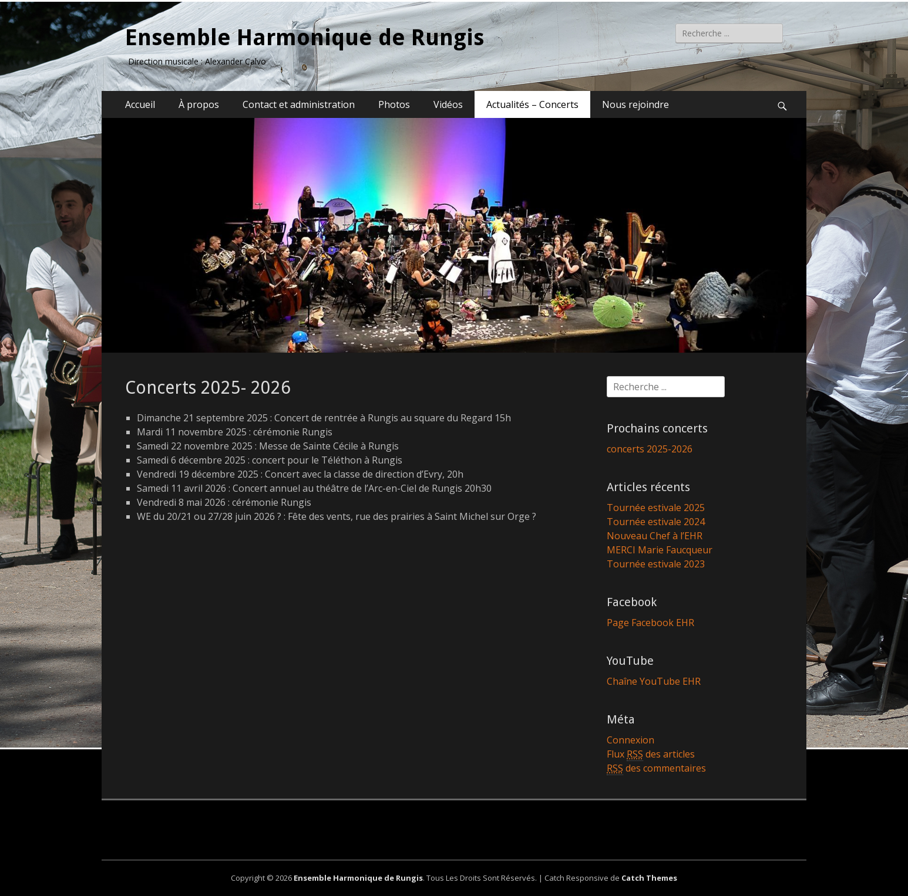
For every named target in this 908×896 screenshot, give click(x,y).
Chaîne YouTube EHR (654, 681)
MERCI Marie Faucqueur (659, 549)
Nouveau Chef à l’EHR (654, 535)
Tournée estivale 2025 (656, 507)
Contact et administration (299, 104)
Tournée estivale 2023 (656, 563)
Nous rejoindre (635, 104)
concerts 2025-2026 (649, 448)
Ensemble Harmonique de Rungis (304, 37)
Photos (394, 104)
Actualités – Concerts (532, 104)
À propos (199, 104)
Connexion (630, 739)
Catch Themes (649, 878)
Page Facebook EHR (650, 622)
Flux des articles (651, 754)
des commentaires (656, 768)
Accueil (140, 104)
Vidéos (448, 104)
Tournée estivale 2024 (656, 521)
